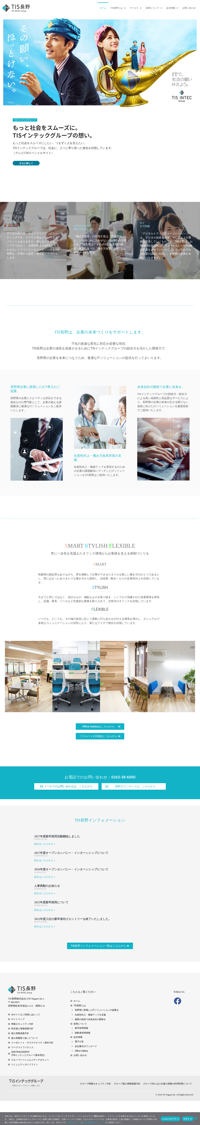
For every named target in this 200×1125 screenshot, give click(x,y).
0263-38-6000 (123, 801)
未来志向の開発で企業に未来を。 (161, 411)
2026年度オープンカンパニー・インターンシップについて (71, 893)
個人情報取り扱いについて (94, 1122)
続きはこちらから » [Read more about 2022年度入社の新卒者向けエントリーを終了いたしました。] (44, 950)
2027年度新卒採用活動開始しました (57, 860)
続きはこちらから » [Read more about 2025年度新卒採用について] (44, 933)
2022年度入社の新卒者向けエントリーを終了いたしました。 (72, 942)
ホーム (103, 8)
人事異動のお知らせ (47, 910)
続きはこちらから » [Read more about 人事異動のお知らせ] (44, 917)
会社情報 (172, 8)
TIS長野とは (118, 8)
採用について (154, 8)
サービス (136, 8)
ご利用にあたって (73, 1122)
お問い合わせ (189, 8)
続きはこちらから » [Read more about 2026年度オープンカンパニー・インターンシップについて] (44, 900)
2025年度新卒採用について (51, 926)
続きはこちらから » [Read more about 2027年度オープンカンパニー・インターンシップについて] (44, 884)
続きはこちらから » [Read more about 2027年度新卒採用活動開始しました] (44, 868)
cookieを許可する (170, 1119)
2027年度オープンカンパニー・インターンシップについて (71, 877)
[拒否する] (195, 1118)
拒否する (188, 1119)
